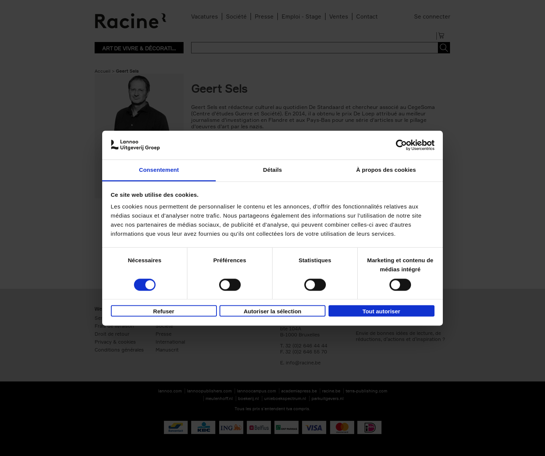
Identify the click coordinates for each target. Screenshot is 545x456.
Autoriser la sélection (273, 311)
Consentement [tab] (159, 170)
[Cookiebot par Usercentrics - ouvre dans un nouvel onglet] (401, 145)
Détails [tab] (272, 170)
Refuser (163, 311)
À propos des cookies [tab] (386, 170)
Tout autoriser (381, 311)
